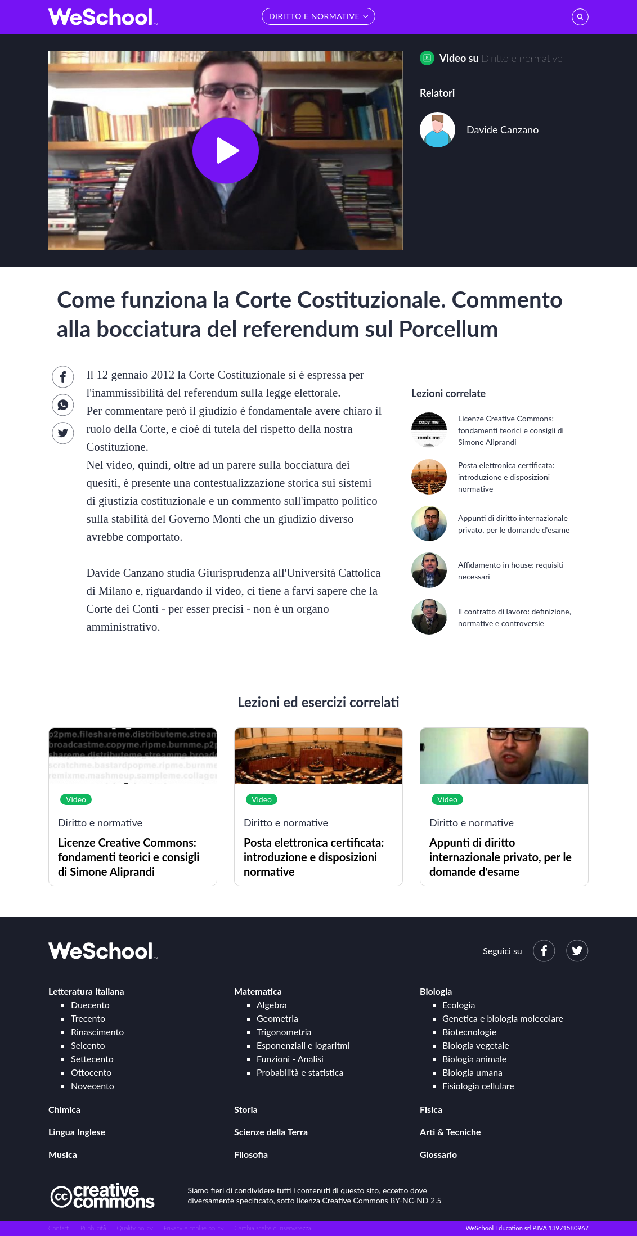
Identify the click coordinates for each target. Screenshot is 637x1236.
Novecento (92, 1085)
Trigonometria (284, 1031)
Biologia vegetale (475, 1045)
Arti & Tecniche (450, 1131)
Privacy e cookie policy (194, 1227)
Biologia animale (474, 1058)
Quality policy (134, 1227)
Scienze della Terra (271, 1131)
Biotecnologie (469, 1031)
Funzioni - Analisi (290, 1058)
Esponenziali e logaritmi (303, 1045)
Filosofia (251, 1154)
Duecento (90, 1004)
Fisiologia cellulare (478, 1085)
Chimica (64, 1109)
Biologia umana (472, 1072)
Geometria (277, 1018)
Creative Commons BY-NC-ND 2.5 (382, 1200)
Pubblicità (93, 1227)
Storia (246, 1109)
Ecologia (458, 1004)
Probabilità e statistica (300, 1072)
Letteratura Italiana (86, 991)
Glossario (438, 1154)
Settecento (92, 1058)
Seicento (88, 1045)
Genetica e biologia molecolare (502, 1018)
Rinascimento (97, 1031)
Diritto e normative (521, 58)
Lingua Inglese (76, 1131)
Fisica (431, 1109)
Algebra (272, 1004)
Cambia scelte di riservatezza (272, 1227)
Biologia (436, 991)
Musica (62, 1154)
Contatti (59, 1227)
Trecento (88, 1018)
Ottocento (91, 1072)
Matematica (258, 991)
